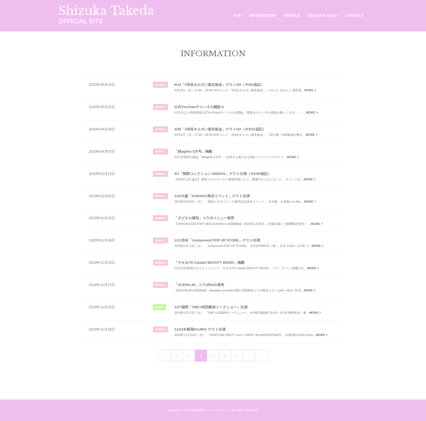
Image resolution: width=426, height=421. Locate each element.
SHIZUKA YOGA (322, 15)
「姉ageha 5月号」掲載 (193, 151)
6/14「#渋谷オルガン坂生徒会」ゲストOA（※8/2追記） (219, 85)
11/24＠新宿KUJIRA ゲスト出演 (199, 329)
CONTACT (355, 15)
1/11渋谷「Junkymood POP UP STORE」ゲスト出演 (217, 240)
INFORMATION (262, 15)
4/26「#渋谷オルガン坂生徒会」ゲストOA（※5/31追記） (220, 129)
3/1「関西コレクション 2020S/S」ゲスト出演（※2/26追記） (222, 174)
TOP (237, 15)
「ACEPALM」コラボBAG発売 (199, 285)
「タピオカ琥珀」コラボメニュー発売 (204, 218)
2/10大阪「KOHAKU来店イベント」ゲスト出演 (211, 196)
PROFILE (292, 15)
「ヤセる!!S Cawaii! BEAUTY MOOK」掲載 (209, 262)
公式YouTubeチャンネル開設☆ (199, 107)
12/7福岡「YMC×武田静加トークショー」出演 (211, 307)
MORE (311, 90)
